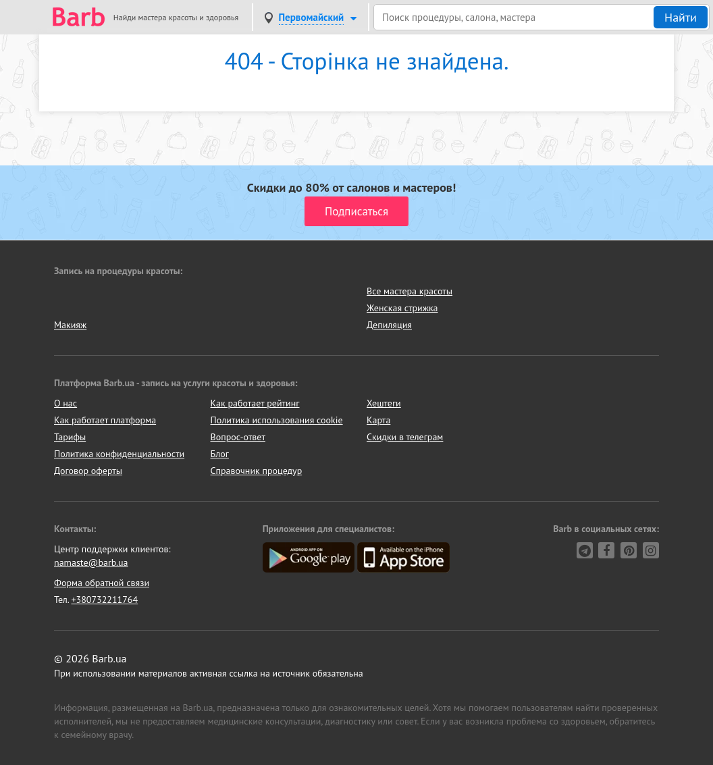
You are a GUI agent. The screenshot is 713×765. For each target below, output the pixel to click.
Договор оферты (88, 471)
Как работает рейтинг (255, 403)
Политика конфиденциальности (119, 454)
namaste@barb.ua (91, 562)
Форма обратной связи (101, 583)
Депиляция (389, 325)
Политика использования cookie (277, 420)
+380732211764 (104, 599)
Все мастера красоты (409, 291)
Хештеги (384, 403)
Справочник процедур (256, 471)
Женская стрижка (402, 308)
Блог (220, 454)
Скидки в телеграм (405, 437)
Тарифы (70, 437)
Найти (680, 17)
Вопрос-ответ (238, 437)
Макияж (70, 325)
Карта (378, 420)
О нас (65, 403)
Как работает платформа (105, 420)
